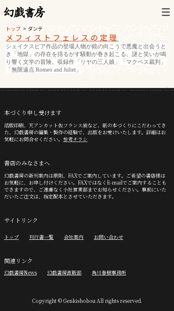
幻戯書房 (24, 12)
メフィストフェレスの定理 (62, 37)
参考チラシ (75, 138)
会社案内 (74, 236)
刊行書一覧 (41, 236)
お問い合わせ (108, 236)
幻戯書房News (20, 272)
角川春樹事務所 (109, 272)
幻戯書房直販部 (64, 272)
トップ (13, 28)
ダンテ (35, 28)
